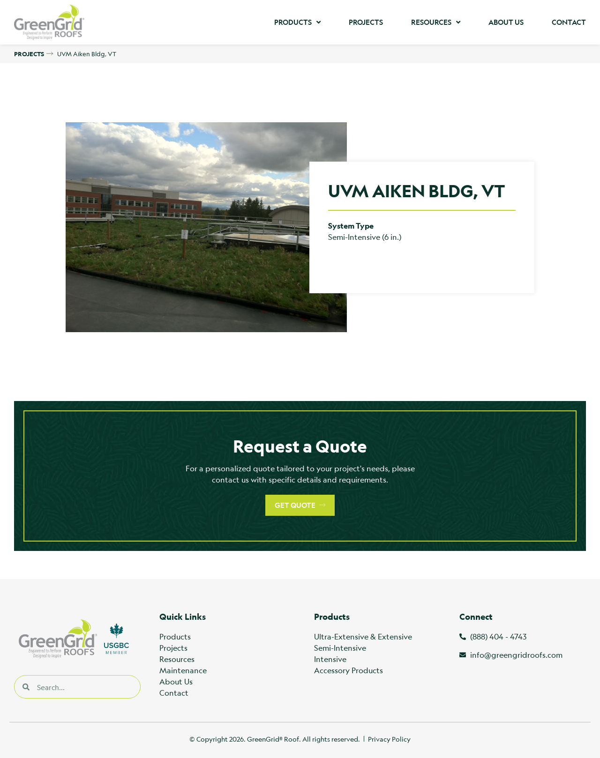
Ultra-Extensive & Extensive (363, 636)
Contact (569, 22)
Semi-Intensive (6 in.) (364, 237)
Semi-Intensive (340, 648)
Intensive (330, 659)
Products (297, 22)
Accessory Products (348, 670)
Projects (366, 22)
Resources (435, 22)
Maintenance (183, 670)
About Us (506, 22)
